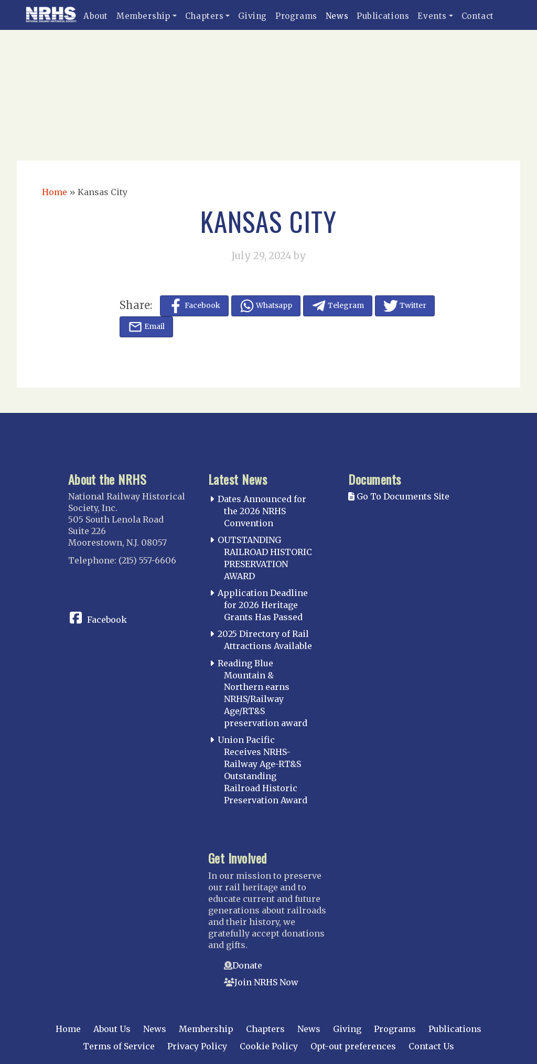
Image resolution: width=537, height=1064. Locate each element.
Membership (143, 16)
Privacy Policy (197, 1046)
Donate (247, 965)
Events (432, 16)
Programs (296, 16)
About (95, 16)
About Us (112, 1029)
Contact (477, 16)
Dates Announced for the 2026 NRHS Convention (262, 511)
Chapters (204, 16)
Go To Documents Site (398, 496)
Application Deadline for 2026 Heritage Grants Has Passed (263, 605)
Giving (252, 16)
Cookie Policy (269, 1046)
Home (54, 192)
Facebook (107, 619)
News (337, 16)
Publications (383, 16)
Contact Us (431, 1046)
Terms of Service (119, 1046)
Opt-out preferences (353, 1046)
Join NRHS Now (266, 982)
